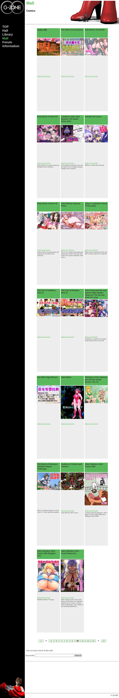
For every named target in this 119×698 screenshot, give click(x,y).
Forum (7, 42)
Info (10, 46)
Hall (5, 30)
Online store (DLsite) (44, 76)
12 (88, 641)
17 (103, 641)
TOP (5, 26)
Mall (5, 38)
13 (93, 641)
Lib (7, 34)
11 (83, 641)
